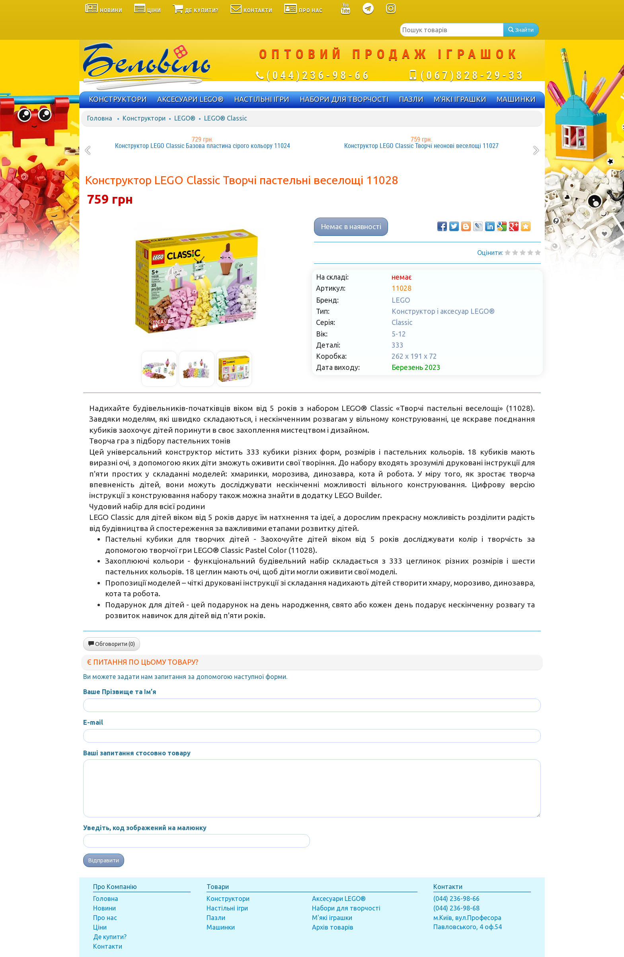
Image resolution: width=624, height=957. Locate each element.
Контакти (107, 946)
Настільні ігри (227, 908)
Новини (104, 908)
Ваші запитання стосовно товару (137, 753)
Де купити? (110, 936)
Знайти (521, 30)
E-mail (93, 722)
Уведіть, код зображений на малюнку (145, 827)
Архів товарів (332, 927)
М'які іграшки (332, 917)
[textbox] (451, 30)
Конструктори (144, 118)
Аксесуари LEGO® (339, 898)
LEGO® (184, 118)
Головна (99, 118)
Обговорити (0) (111, 644)
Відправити (103, 860)
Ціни (100, 927)
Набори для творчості (346, 908)
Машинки (221, 927)
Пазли (216, 917)
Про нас (105, 917)
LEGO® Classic (225, 118)
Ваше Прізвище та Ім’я (119, 691)
